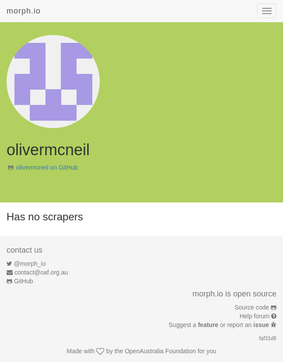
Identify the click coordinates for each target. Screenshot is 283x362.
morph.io (24, 11)
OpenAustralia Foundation (160, 351)
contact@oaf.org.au (41, 272)
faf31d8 (267, 338)
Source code (252, 307)
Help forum (254, 316)
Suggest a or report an (220, 324)
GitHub (23, 281)
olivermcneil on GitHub (47, 167)
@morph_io (30, 263)
